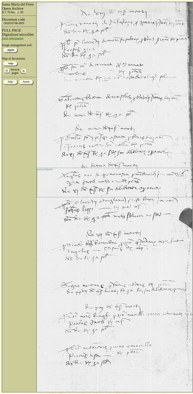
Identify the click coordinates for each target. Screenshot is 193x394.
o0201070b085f (45, 169)
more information (12, 38)
